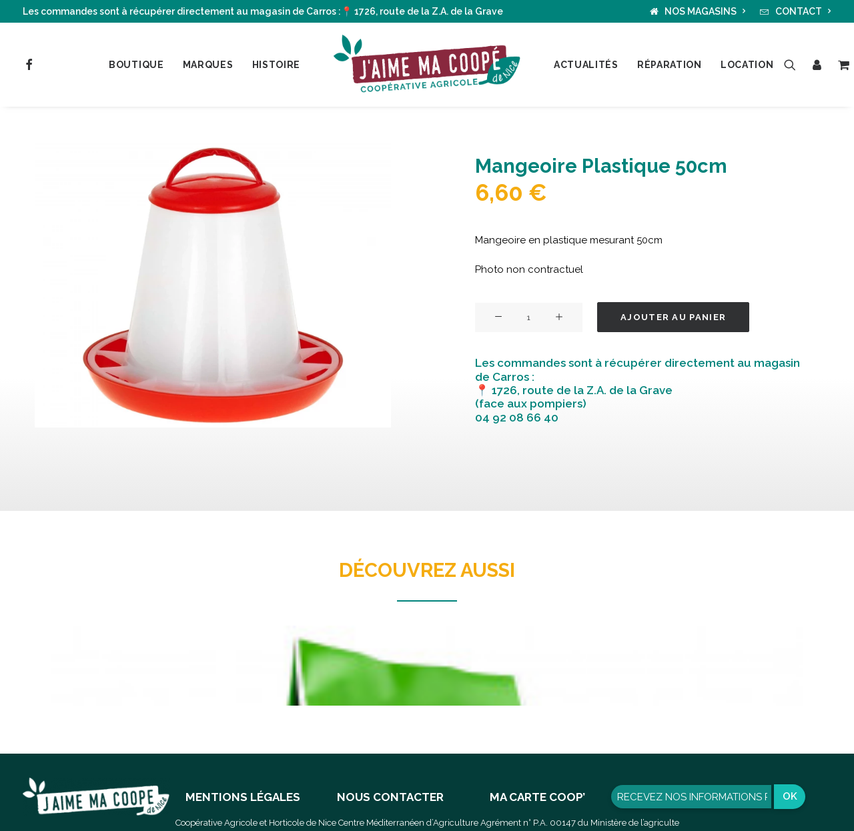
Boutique (136, 64)
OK (790, 796)
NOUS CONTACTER (390, 797)
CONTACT (803, 11)
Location (747, 64)
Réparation (669, 64)
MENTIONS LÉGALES (242, 797)
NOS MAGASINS (705, 11)
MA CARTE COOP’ (537, 797)
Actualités (586, 64)
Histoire (276, 64)
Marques (208, 64)
